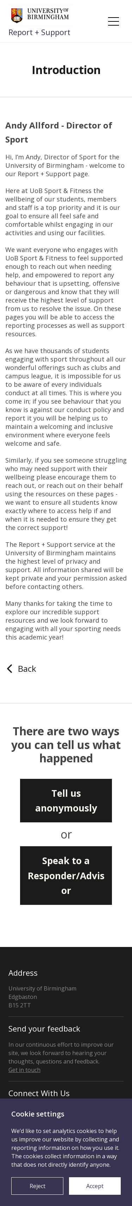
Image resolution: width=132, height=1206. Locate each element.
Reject (37, 1186)
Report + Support (39, 32)
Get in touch (24, 1070)
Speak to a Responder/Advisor (66, 875)
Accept (94, 1186)
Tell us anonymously (66, 800)
